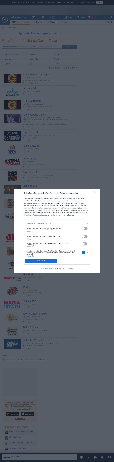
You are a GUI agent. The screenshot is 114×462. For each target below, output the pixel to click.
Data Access (59, 269)
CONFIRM (41, 261)
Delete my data (46, 269)
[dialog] (57, 231)
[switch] (85, 228)
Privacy (70, 269)
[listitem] (57, 223)
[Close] (95, 193)
